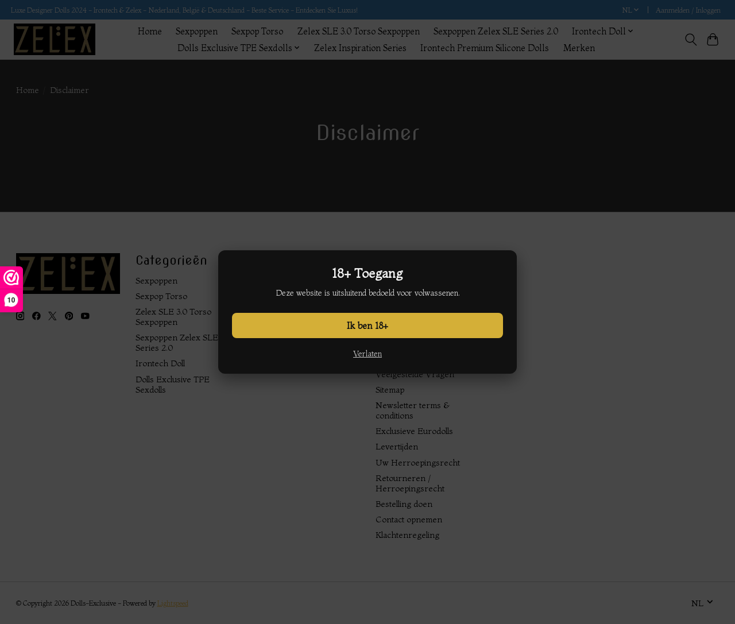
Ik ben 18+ (367, 325)
